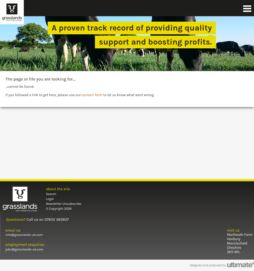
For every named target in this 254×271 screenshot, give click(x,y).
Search (51, 194)
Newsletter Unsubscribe (63, 204)
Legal (50, 199)
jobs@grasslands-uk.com (24, 249)
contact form (92, 95)
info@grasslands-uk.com (24, 235)
